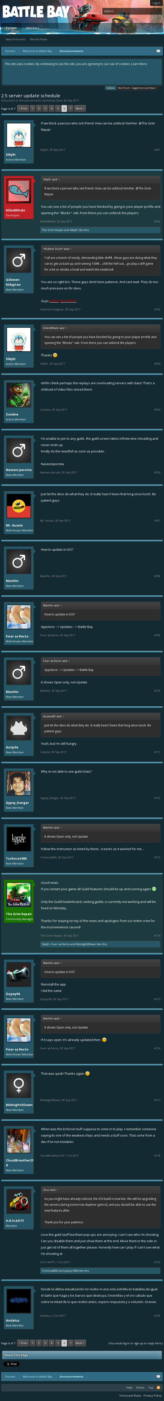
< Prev (23, 108)
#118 (157, 1155)
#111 (157, 752)
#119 (157, 1262)
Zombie (12, 414)
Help (129, 1387)
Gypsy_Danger (17, 802)
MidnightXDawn (86, 944)
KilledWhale (48, 221)
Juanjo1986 (71, 1270)
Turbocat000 (16, 858)
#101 (157, 150)
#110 (157, 690)
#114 (157, 935)
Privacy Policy (153, 1395)
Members (32, 28)
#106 (157, 472)
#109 (157, 635)
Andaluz (12, 1320)
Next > (80, 108)
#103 (157, 309)
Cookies (111, 87)
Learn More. (139, 64)
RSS (158, 1388)
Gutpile (12, 747)
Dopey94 (13, 994)
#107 (157, 520)
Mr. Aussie (14, 525)
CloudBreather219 (20, 1162)
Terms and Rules (130, 1395)
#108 (157, 576)
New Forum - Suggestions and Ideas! (137, 87)
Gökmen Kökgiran (13, 282)
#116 (157, 1048)
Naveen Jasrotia (19, 470)
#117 (157, 1100)
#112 (157, 798)
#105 (157, 409)
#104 (157, 363)
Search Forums (15, 39)
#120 (157, 1315)
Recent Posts (38, 39)
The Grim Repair (53, 230)
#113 (157, 857)
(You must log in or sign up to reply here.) (136, 1343)
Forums (11, 28)
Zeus (59, 100)
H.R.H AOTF (15, 1220)
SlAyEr (11, 154)
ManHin (12, 581)
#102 (157, 221)
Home (140, 1387)
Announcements (30, 100)
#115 (157, 999)
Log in (156, 3)
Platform (20, 11)
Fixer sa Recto (17, 636)
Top (150, 1387)
